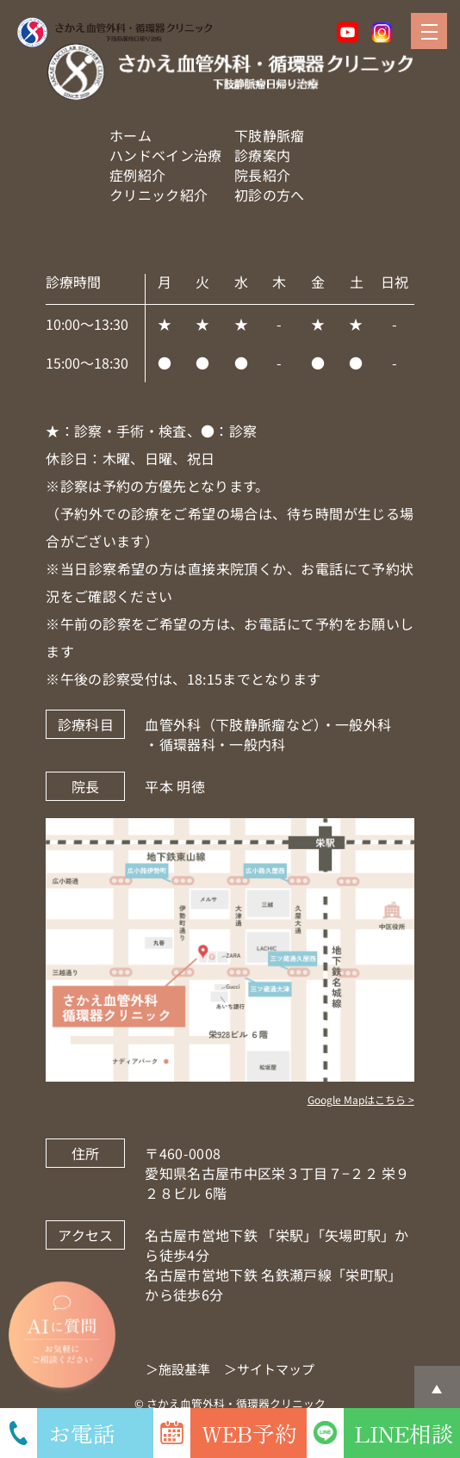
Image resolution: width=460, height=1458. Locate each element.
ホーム (130, 135)
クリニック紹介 (158, 194)
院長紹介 (262, 174)
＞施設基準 (178, 1369)
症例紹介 (137, 174)
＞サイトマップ (269, 1369)
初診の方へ (269, 194)
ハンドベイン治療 (165, 155)
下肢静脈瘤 (269, 135)
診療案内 (262, 155)
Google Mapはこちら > (361, 1099)
